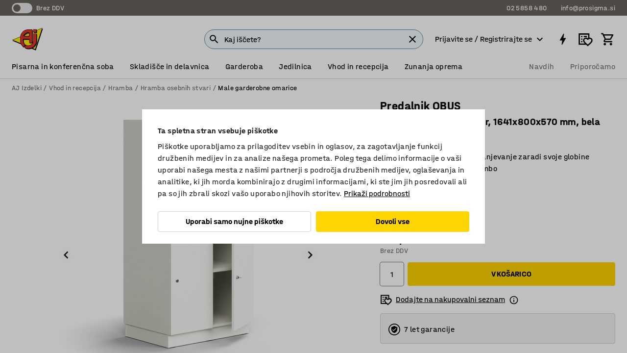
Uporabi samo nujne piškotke (234, 221)
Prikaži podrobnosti (377, 193)
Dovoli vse (393, 221)
